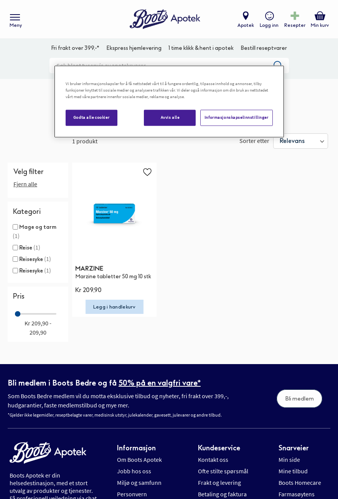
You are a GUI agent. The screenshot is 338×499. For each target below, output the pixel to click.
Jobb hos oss (134, 471)
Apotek (245, 25)
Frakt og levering (219, 482)
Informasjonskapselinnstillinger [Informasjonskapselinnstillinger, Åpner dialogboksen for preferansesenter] (236, 117)
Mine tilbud (293, 471)
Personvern (132, 494)
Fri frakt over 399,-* (75, 48)
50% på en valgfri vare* (160, 382)
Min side (289, 459)
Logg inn (269, 25)
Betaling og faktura (222, 494)
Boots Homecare (300, 482)
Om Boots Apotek (139, 459)
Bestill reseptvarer (264, 48)
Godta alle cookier (91, 117)
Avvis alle (170, 117)
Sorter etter (254, 140)
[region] (169, 102)
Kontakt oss (213, 459)
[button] (147, 171)
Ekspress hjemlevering (134, 48)
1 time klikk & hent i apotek (201, 48)
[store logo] (165, 19)
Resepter (294, 25)
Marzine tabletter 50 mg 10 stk (113, 276)
